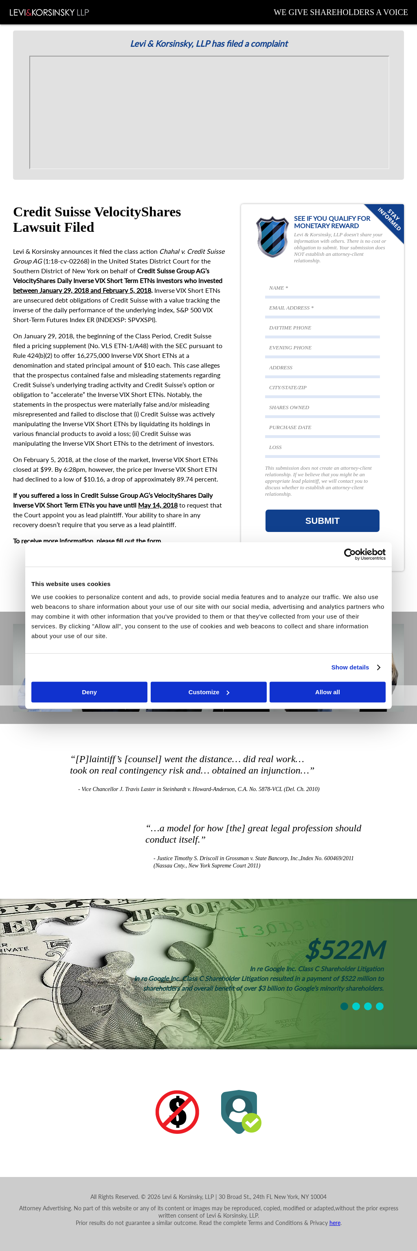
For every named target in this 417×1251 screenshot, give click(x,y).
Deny (89, 692)
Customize (209, 692)
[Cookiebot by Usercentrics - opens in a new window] (350, 554)
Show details (350, 667)
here (334, 1222)
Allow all (327, 692)
